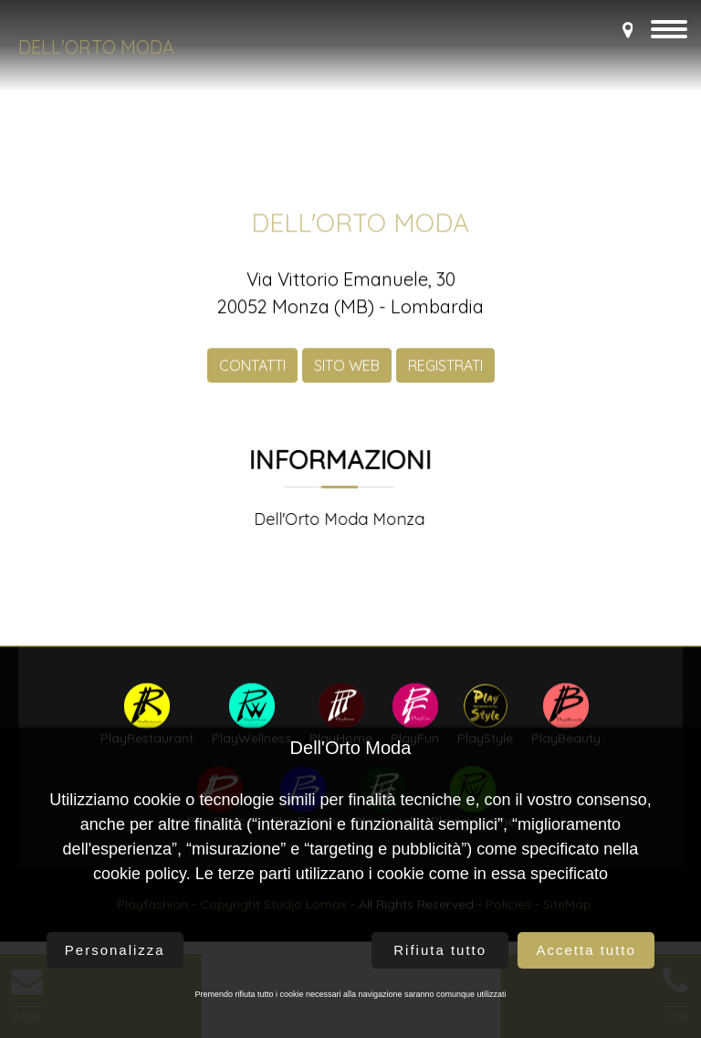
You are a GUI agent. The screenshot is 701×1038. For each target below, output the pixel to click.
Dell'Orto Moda (96, 47)
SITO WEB (347, 376)
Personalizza (115, 950)
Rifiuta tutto (440, 950)
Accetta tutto (585, 950)
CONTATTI (252, 376)
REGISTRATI (445, 376)
